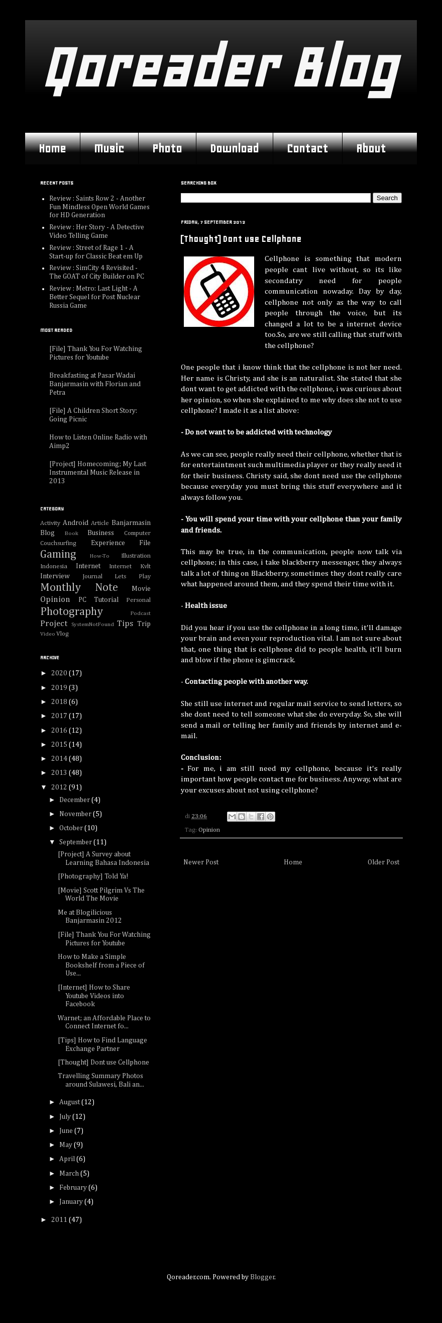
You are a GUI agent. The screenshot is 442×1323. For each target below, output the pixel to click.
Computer (137, 533)
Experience (108, 543)
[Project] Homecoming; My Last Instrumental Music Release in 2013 (97, 473)
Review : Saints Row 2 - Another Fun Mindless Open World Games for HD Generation (99, 207)
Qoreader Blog (218, 67)
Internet (88, 566)
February (73, 1187)
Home (52, 148)
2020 (60, 673)
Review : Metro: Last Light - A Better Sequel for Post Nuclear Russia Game (94, 297)
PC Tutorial (98, 599)
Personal (138, 600)
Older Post (383, 862)
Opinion (209, 830)
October (71, 828)
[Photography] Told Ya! (93, 876)
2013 (60, 772)
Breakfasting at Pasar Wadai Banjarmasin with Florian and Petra (95, 384)
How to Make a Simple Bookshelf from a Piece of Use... (101, 965)
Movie (141, 588)
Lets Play (133, 576)
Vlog (62, 634)
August (70, 1102)
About (371, 148)
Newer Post (200, 862)
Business (100, 533)
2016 (60, 730)
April (67, 1159)
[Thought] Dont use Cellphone (103, 1062)
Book (71, 533)
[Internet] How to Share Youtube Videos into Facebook (94, 996)
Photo (167, 148)
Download (234, 148)
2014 (60, 758)
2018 (60, 701)
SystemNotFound (92, 624)
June (66, 1130)
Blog (47, 533)
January (71, 1201)
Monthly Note (79, 587)
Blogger (262, 1277)
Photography (71, 612)
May (66, 1145)
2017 (60, 716)
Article (100, 523)
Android (75, 522)
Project (53, 624)
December (75, 800)
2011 (60, 1219)
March (69, 1173)
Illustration (136, 556)
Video (47, 634)
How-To (99, 556)
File (145, 543)
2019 (60, 687)
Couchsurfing (58, 543)
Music (109, 148)
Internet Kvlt (130, 566)
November (76, 814)
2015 (60, 744)
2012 (60, 787)
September (76, 842)
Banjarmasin (131, 522)
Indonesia (53, 566)
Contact (307, 148)
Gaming (58, 554)
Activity (50, 523)
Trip (144, 624)
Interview (55, 576)
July (65, 1116)
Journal (92, 576)
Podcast (141, 613)
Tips (125, 624)
